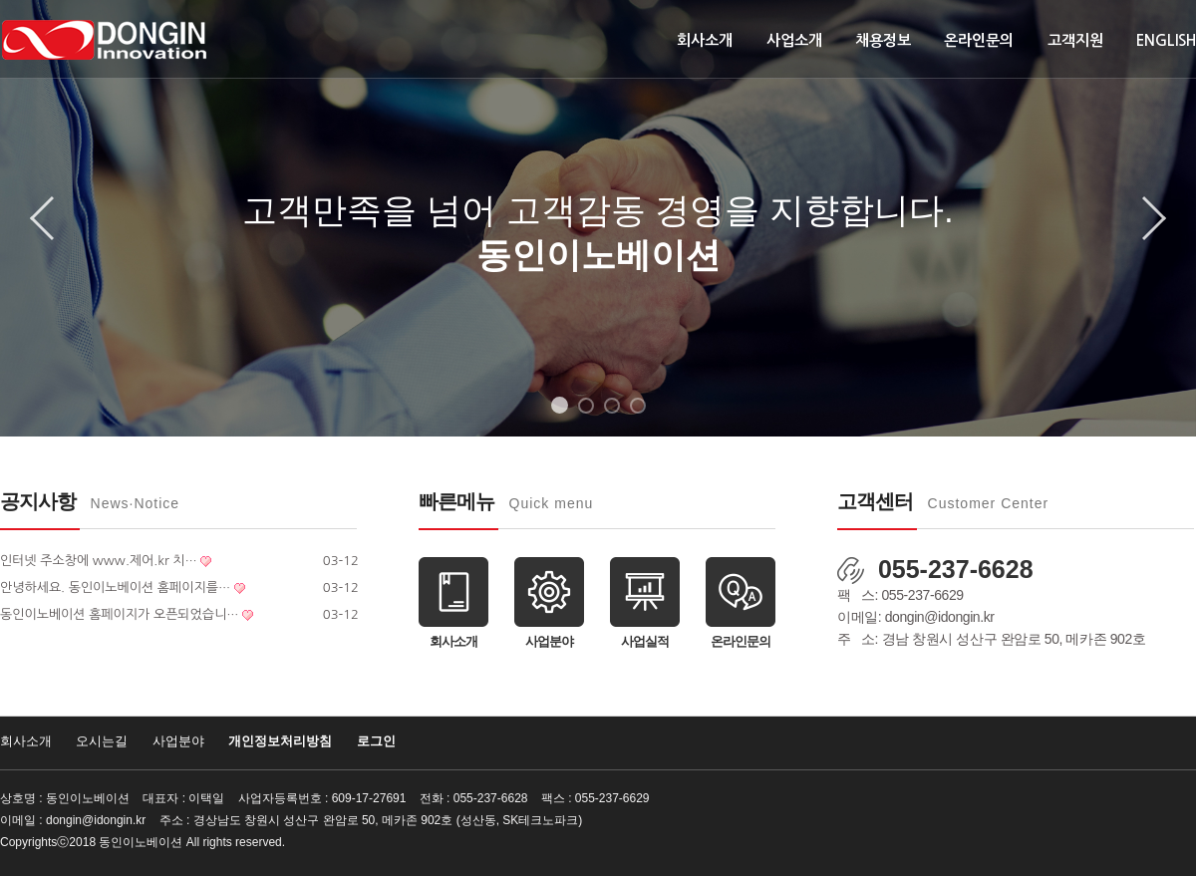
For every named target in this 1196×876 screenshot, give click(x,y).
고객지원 (1075, 40)
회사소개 (705, 40)
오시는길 (102, 740)
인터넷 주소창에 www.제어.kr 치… (98, 560)
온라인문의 (979, 40)
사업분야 (178, 740)
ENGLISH (1166, 40)
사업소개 (794, 40)
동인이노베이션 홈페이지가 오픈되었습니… (119, 614)
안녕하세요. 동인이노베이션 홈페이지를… (115, 587)
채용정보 (883, 40)
